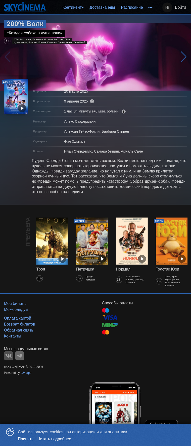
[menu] (102, 7)
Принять (26, 439)
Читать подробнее (54, 439)
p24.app (26, 373)
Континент (72, 7)
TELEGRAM (19, 355)
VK (8, 355)
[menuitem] (73, 7)
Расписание (132, 7)
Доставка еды (102, 7)
